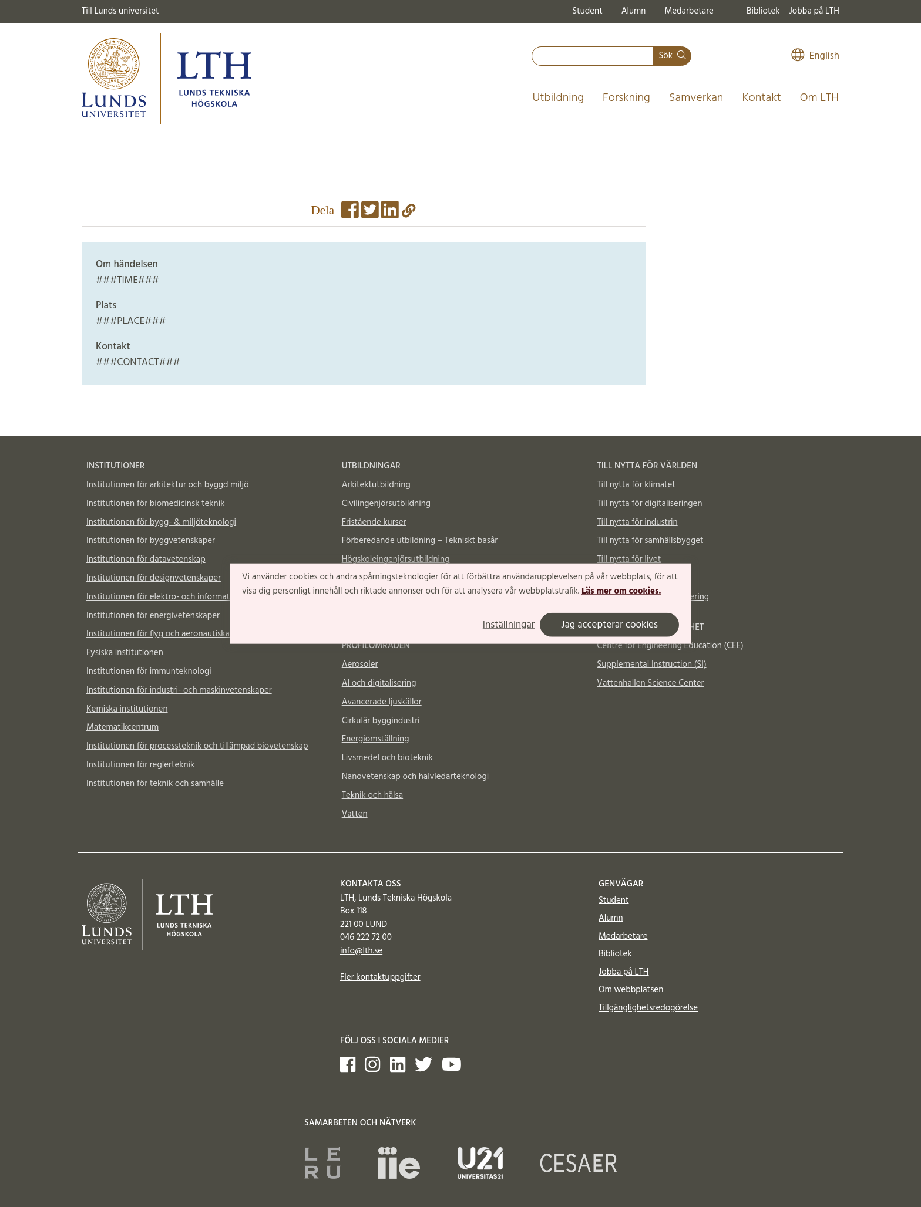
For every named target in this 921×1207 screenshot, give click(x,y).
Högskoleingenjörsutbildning (396, 559)
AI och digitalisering (379, 683)
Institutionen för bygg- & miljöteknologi (161, 522)
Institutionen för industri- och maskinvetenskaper (179, 690)
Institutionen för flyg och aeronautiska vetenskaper (182, 634)
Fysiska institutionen (124, 653)
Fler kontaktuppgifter (380, 977)
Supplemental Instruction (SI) (651, 665)
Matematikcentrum (122, 727)
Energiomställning (375, 739)
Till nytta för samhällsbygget (650, 541)
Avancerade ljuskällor (382, 702)
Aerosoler (360, 665)
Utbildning (558, 98)
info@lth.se (361, 951)
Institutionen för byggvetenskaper (150, 541)
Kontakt (761, 98)
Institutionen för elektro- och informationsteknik (177, 597)
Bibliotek (763, 11)
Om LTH (819, 98)
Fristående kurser (374, 522)
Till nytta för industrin (637, 522)
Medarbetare (688, 11)
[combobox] (593, 56)
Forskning (626, 98)
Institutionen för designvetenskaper (153, 578)
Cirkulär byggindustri (381, 721)
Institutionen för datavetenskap (146, 559)
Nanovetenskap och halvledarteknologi (415, 777)
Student (587, 11)
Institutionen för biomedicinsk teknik (155, 504)
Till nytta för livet (629, 559)
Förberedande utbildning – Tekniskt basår (420, 541)
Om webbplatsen (631, 990)
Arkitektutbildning (376, 485)
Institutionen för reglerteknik (140, 765)
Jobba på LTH (814, 11)
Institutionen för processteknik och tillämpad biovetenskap (197, 746)
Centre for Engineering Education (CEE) (670, 646)
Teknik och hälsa (373, 795)
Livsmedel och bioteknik (387, 758)
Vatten (355, 814)
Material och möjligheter (643, 578)
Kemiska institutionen (127, 709)
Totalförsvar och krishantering (653, 597)
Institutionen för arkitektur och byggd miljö (167, 485)
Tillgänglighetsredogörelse (648, 1008)
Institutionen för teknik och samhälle (155, 784)
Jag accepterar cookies (609, 624)
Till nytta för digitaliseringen (649, 504)
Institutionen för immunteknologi (148, 672)
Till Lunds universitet (120, 11)
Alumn (633, 11)
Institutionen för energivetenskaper (153, 616)
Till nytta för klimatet (636, 485)
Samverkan (696, 98)
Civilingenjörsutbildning (386, 504)
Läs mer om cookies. (621, 591)
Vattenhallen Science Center (650, 683)
